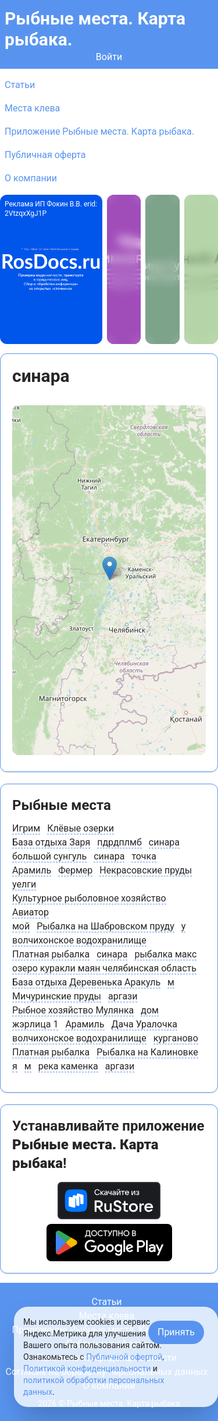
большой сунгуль (49, 856)
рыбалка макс (165, 954)
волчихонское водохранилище (79, 940)
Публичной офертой (124, 1357)
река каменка (68, 1066)
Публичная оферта (45, 154)
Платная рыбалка (51, 954)
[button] (109, 568)
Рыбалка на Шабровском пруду (105, 926)
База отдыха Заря (51, 842)
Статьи (20, 84)
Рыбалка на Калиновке (147, 1052)
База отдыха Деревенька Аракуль (86, 982)
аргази (122, 996)
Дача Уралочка (145, 1024)
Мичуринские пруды (56, 996)
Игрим (26, 828)
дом (150, 1010)
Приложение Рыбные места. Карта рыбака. (99, 131)
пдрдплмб (119, 842)
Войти (109, 56)
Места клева (32, 108)
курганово (175, 1038)
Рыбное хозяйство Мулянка (73, 1010)
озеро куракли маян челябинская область (104, 968)
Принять (176, 1332)
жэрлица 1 (35, 1024)
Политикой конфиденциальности (87, 1368)
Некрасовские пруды (145, 870)
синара (164, 842)
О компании (31, 178)
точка (143, 856)
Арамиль (31, 870)
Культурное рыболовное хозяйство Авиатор (89, 905)
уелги (24, 884)
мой (21, 926)
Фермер (75, 870)
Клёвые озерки (80, 828)
